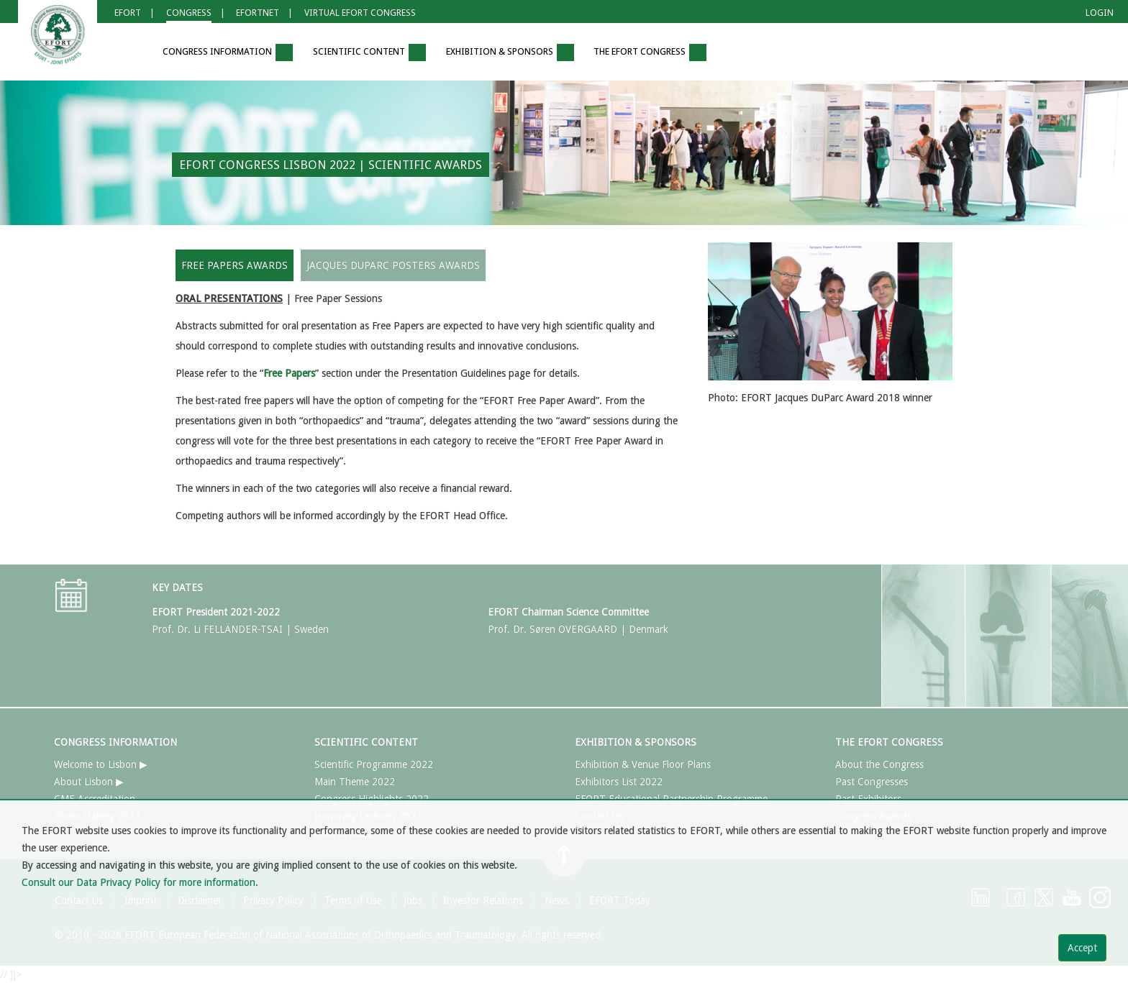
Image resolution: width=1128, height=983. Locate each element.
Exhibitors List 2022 (619, 781)
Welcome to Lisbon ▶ (100, 764)
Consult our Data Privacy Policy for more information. (140, 882)
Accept (1082, 948)
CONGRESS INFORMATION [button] (228, 52)
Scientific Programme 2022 (373, 764)
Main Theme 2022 (354, 781)
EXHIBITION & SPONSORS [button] (510, 52)
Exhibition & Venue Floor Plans (643, 764)
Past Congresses (871, 781)
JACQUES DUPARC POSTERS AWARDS (393, 265)
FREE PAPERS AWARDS (234, 265)
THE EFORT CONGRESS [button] (649, 52)
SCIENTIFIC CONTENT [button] (369, 52)
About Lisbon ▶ (89, 781)
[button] (132, 53)
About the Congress (879, 764)
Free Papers (289, 373)
